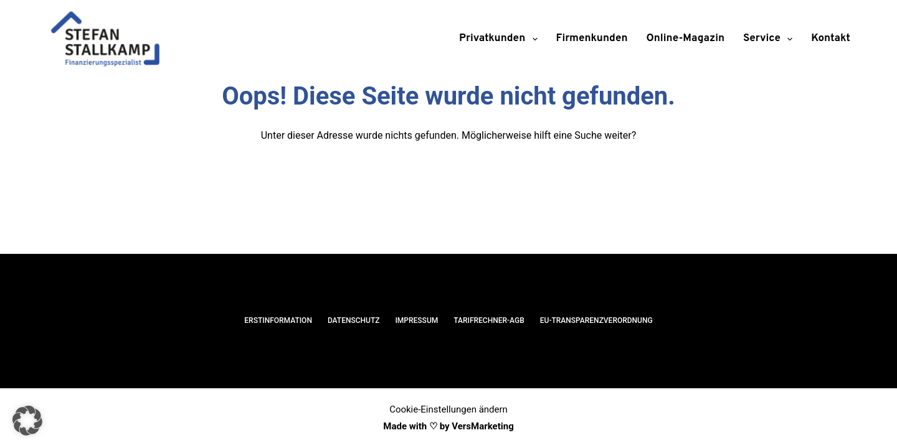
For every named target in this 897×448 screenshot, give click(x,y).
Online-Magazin (686, 38)
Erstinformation (278, 320)
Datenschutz (354, 320)
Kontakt (830, 38)
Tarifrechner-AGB (488, 320)
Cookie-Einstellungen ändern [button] (448, 409)
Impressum (416, 320)
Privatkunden (501, 39)
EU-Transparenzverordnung (596, 320)
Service (770, 39)
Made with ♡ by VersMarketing (448, 426)
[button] (27, 420)
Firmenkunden (592, 38)
